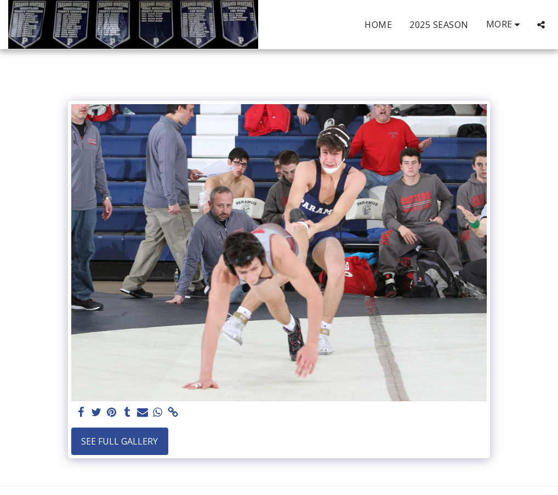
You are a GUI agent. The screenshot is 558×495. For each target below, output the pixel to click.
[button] (541, 24)
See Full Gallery (119, 441)
